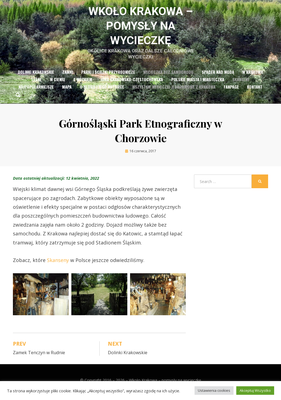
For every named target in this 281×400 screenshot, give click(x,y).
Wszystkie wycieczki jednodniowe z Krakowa (173, 91)
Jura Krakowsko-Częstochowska (131, 83)
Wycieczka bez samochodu (168, 76)
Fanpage (231, 91)
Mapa (67, 91)
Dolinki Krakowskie (36, 76)
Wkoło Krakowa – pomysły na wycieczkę (141, 27)
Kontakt (254, 91)
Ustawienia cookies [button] (214, 390)
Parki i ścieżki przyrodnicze (108, 76)
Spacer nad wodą (218, 76)
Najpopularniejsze (36, 91)
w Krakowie (252, 76)
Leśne (37, 83)
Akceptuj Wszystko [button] (255, 390)
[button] (41, 298)
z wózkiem (82, 83)
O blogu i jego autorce (102, 91)
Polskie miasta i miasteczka (197, 83)
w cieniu (57, 83)
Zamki (67, 76)
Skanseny (240, 83)
